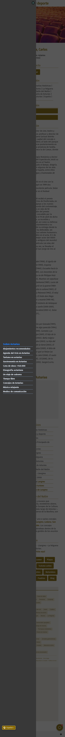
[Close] (33, 3)
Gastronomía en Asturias (15, 361)
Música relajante (11, 387)
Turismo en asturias (12, 357)
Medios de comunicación (14, 391)
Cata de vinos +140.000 (14, 366)
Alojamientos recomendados (16, 348)
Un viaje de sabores (12, 374)
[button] (8, 728)
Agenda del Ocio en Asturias (16, 353)
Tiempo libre (9, 378)
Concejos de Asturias (13, 383)
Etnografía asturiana (13, 370)
